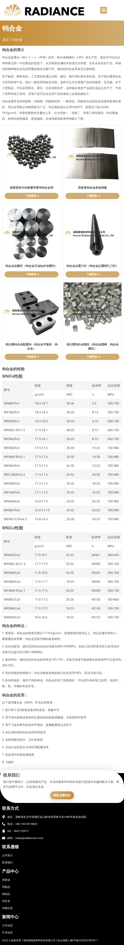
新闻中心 (10, 917)
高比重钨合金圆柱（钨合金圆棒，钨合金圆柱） (92, 346)
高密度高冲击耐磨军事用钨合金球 (31, 188)
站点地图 (63, 940)
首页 (5, 39)
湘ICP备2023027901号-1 (83, 940)
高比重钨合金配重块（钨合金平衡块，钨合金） (31, 346)
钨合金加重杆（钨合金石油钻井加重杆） (31, 266)
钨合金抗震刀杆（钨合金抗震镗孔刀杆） (92, 266)
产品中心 (10, 871)
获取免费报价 (62, 795)
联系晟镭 (10, 847)
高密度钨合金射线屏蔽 (92, 188)
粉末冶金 (31, 57)
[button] (103, 10)
